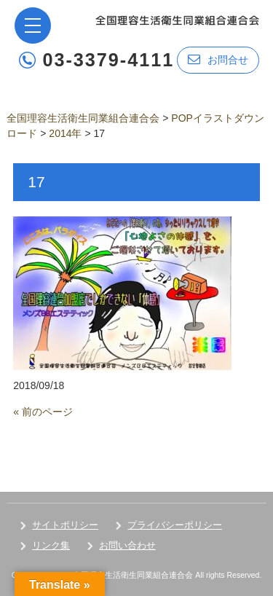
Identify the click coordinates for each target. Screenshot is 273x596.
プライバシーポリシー (174, 524)
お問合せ (218, 59)
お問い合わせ (127, 545)
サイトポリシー (65, 524)
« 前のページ (43, 411)
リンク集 (51, 545)
